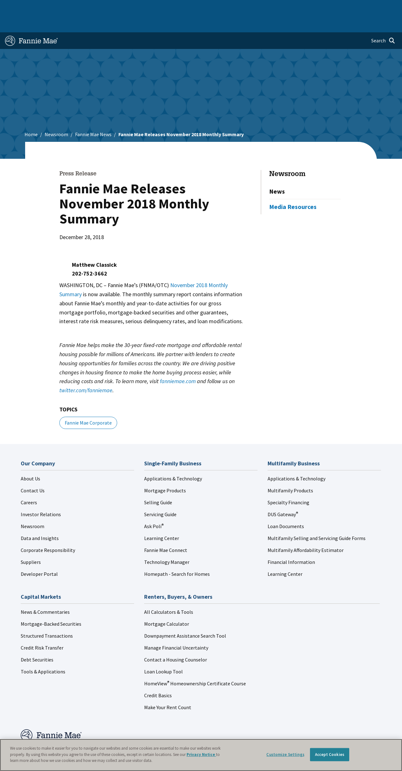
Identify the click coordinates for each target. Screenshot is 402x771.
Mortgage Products (165, 472)
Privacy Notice (201, 754)
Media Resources (293, 188)
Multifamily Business (97, 7)
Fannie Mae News (93, 116)
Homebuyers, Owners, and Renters (193, 7)
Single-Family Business (48, 7)
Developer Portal (39, 556)
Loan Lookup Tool (163, 653)
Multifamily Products (290, 472)
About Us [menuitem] (266, 7)
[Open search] (383, 22)
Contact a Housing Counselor (175, 641)
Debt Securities (37, 641)
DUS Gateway (283, 496)
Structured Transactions (47, 617)
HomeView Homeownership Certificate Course (195, 665)
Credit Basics (158, 677)
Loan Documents (286, 508)
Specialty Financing (288, 484)
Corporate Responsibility (48, 532)
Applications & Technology (173, 460)
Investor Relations (41, 496)
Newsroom (56, 116)
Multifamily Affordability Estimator (306, 532)
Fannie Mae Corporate (88, 404)
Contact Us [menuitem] (383, 7)
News (277, 173)
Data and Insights (40, 520)
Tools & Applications (43, 653)
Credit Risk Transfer (42, 629)
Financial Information (291, 544)
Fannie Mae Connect (165, 532)
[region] (201, 755)
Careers (29, 484)
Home (14, 7)
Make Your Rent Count (167, 689)
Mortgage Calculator (166, 605)
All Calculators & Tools (168, 594)
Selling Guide (158, 484)
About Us (30, 460)
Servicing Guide (160, 496)
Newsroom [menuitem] (332, 7)
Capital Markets (137, 7)
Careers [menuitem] (357, 7)
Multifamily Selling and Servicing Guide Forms (317, 520)
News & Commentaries (45, 594)
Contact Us (33, 472)
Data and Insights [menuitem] (299, 7)
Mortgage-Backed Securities (51, 605)
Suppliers (31, 544)
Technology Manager (166, 544)
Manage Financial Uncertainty (176, 629)
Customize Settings (285, 754)
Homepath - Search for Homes (177, 556)
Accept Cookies (329, 754)
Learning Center (161, 520)
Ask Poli (154, 508)
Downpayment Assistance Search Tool (185, 617)
